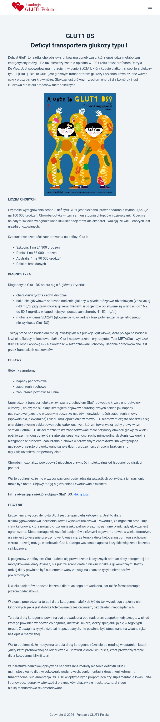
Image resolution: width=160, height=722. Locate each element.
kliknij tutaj (81, 494)
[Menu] (150, 7)
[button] (80, 144)
